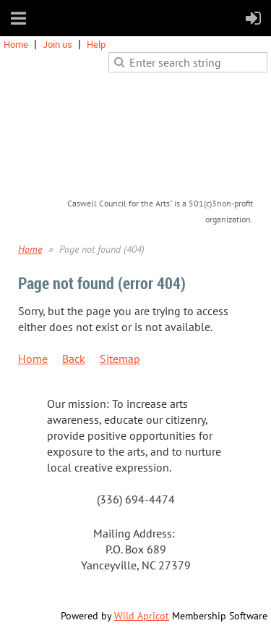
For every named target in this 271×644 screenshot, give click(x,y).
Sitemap (120, 358)
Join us (57, 44)
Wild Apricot (141, 615)
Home (16, 44)
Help (96, 44)
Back (73, 358)
